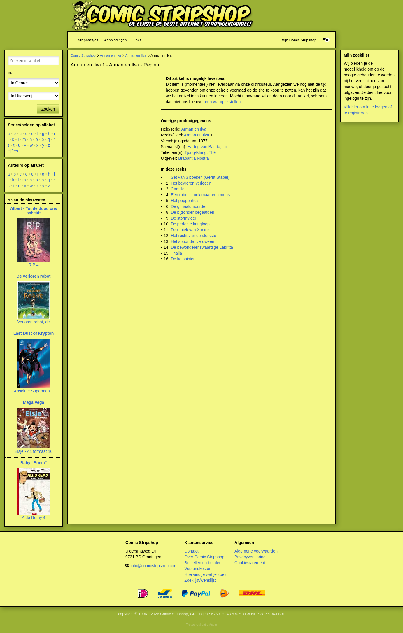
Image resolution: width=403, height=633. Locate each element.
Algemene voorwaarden (256, 551)
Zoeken (48, 109)
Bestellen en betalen (202, 562)
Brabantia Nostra (193, 158)
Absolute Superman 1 (33, 391)
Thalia (176, 253)
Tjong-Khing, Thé (200, 152)
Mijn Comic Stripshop (298, 40)
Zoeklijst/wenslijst (200, 580)
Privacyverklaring (250, 557)
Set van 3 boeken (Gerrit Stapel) (200, 177)
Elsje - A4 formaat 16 (33, 451)
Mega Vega (33, 402)
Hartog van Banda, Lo (207, 146)
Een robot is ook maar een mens (200, 194)
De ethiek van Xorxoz (190, 229)
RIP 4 (34, 264)
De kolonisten (183, 259)
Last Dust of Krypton (33, 333)
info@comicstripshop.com (154, 565)
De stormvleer (183, 218)
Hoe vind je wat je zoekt (205, 574)
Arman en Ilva (110, 55)
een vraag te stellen (223, 101)
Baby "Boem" (33, 462)
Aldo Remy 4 (33, 517)
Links (136, 40)
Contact (191, 551)
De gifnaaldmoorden (189, 206)
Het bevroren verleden (191, 183)
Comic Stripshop (83, 55)
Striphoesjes (88, 40)
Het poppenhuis (185, 200)
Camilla (178, 189)
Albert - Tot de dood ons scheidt (33, 210)
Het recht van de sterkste (193, 235)
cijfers (13, 151)
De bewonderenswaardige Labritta (202, 247)
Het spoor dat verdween (192, 241)
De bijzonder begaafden (192, 212)
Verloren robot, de (33, 322)
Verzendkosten (197, 568)
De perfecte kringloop (190, 224)
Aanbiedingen (115, 40)
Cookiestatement (249, 562)
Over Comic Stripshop (204, 557)
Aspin (213, 624)
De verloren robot (34, 276)
